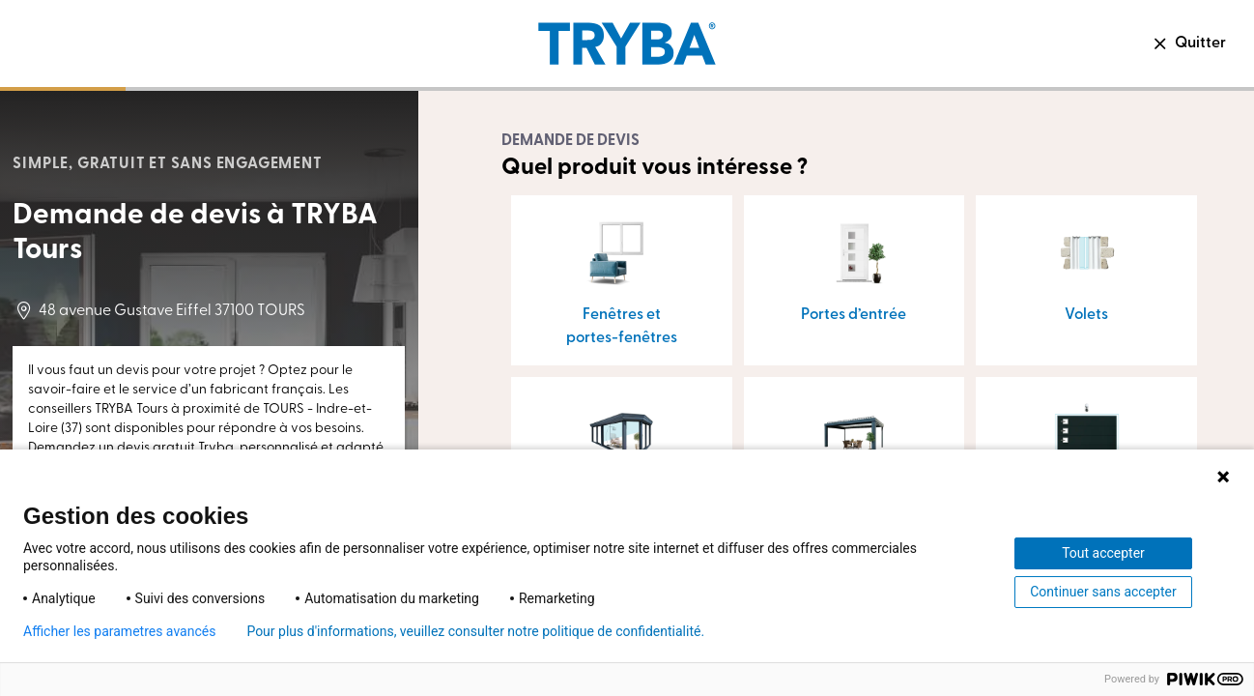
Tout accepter (1103, 553)
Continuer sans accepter (1103, 591)
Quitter (1188, 43)
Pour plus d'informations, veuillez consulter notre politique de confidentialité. (475, 631)
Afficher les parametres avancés (119, 631)
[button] (621, 280)
